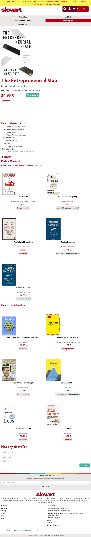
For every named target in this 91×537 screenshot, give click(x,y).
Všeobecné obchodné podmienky (57, 508)
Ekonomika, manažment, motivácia (23, 152)
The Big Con (23, 197)
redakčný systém (38, 535)
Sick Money (67, 428)
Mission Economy (67, 242)
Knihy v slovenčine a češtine (23, 21)
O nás (49, 520)
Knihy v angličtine (68, 21)
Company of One (67, 383)
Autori (3, 513)
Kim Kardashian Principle (23, 383)
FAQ (2, 516)
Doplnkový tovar (23, 24)
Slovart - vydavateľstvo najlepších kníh (22, 530)
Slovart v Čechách (52, 525)
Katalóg (3, 511)
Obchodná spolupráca (54, 518)
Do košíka (32, 95)
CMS (51, 535)
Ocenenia (4, 508)
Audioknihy (68, 17)
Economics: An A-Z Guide (67, 337)
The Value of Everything (67, 197)
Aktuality (4, 506)
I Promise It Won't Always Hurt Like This (23, 337)
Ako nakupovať (52, 506)
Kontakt (49, 523)
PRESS (3, 518)
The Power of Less (23, 428)
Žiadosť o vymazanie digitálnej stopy (58, 511)
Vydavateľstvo (23, 17)
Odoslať (85, 465)
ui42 (62, 535)
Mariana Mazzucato (14, 86)
